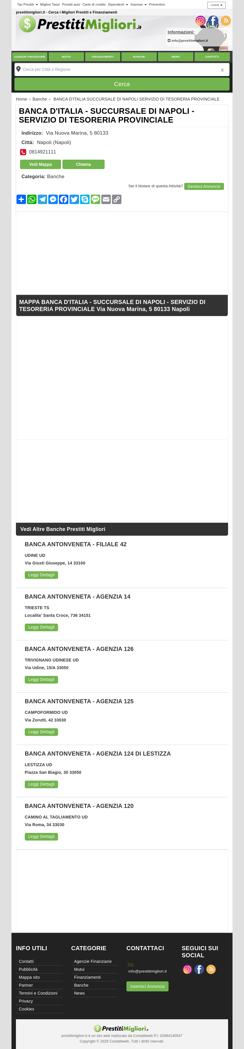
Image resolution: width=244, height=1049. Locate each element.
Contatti (212, 56)
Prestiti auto (71, 4)
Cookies (26, 1009)
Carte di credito (94, 4)
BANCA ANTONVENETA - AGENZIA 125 (79, 701)
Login (216, 5)
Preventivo (157, 4)
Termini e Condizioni (38, 993)
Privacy (26, 1001)
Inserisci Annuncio (147, 986)
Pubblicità (28, 969)
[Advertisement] (122, 253)
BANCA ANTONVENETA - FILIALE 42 (76, 544)
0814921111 (42, 151)
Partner (26, 985)
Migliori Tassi (50, 4)
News (176, 56)
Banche (139, 56)
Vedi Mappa (40, 164)
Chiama (83, 164)
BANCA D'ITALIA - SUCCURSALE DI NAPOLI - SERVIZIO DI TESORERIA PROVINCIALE (106, 115)
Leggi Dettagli (41, 574)
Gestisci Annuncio (204, 186)
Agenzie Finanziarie (29, 56)
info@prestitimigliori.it (188, 40)
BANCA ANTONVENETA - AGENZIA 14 (78, 596)
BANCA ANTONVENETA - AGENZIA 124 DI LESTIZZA (98, 753)
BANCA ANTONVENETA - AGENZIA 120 (79, 806)
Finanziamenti (102, 56)
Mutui (66, 56)
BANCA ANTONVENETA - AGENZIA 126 (79, 649)
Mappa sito (29, 977)
